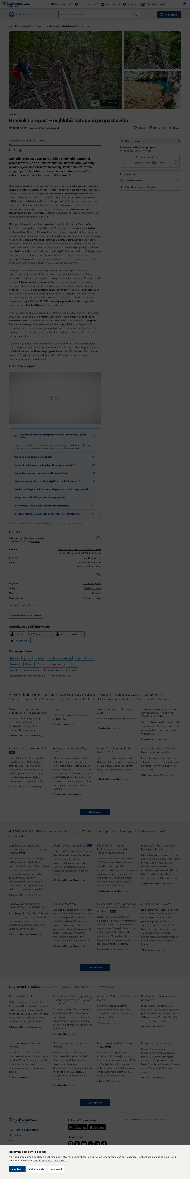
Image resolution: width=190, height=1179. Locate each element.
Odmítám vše (36, 1169)
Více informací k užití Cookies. (50, 1160)
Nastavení (56, 1169)
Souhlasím (17, 1169)
